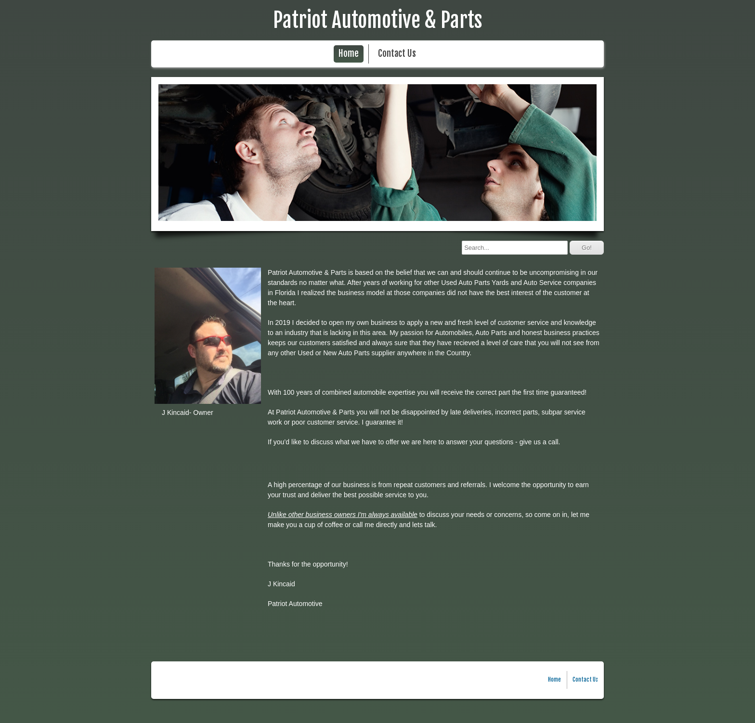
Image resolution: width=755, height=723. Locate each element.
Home (348, 53)
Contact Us (397, 53)
